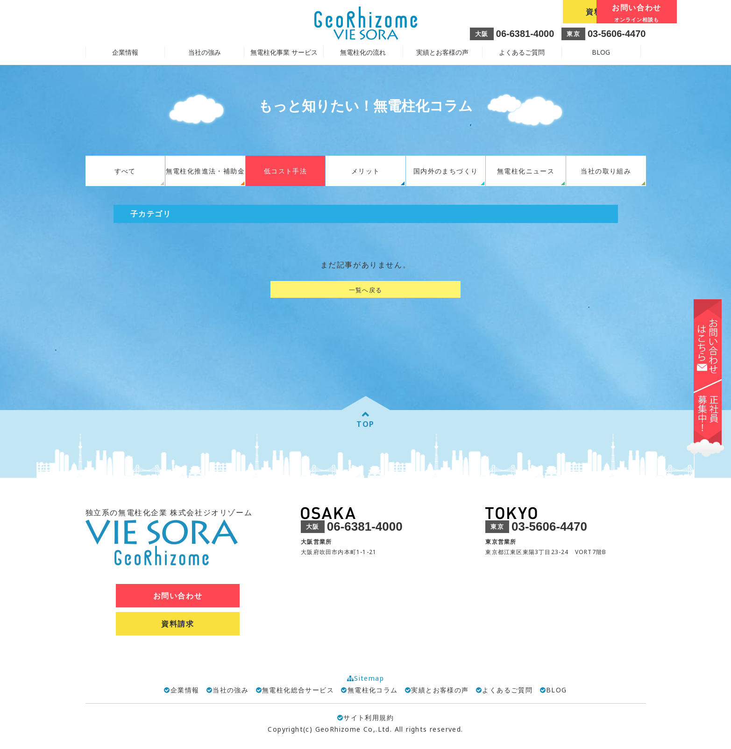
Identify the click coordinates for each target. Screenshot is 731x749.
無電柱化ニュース (525, 170)
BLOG (601, 52)
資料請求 (519, 12)
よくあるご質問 (522, 52)
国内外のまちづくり (445, 170)
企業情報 (184, 689)
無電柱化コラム (373, 689)
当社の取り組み (606, 170)
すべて (125, 170)
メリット (365, 170)
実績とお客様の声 (442, 52)
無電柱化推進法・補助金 (205, 170)
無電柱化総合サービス (298, 689)
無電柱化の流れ (363, 52)
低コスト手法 (285, 170)
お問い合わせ (604, 12)
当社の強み (230, 689)
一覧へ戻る (366, 290)
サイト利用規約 (365, 717)
